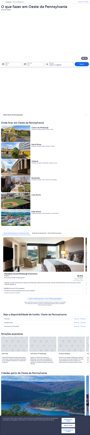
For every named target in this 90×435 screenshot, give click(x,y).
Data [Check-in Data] (5, 43)
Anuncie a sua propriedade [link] (9, 400)
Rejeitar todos (68, 425)
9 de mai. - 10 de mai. (80, 184)
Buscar (82, 42)
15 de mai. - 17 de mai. (80, 192)
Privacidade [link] (49, 397)
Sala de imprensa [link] (7, 405)
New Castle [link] (49, 349)
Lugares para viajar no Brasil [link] (31, 394)
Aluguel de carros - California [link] (53, 320)
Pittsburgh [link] (70, 339)
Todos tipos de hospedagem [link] (32, 411)
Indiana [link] (69, 345)
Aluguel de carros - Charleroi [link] (53, 324)
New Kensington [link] (29, 349)
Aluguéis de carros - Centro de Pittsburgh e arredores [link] (20, 324)
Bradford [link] (5, 339)
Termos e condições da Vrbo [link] (53, 402)
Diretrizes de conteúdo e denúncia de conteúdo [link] (56, 406)
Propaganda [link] (6, 408)
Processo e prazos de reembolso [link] (76, 400)
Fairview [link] (26, 352)
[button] (45, 302)
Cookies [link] (49, 394)
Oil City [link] (4, 342)
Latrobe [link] (48, 339)
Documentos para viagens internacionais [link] (78, 407)
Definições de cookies (68, 420)
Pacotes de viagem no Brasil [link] (31, 402)
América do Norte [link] (5, 2)
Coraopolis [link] (49, 345)
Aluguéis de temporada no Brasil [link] (32, 400)
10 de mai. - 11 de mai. (80, 188)
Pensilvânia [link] (22, 2)
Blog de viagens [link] (28, 414)
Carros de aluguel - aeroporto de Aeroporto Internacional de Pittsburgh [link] (24, 314)
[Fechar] (88, 425)
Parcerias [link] (5, 402)
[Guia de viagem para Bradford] (33, 270)
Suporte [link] (71, 394)
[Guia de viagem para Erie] (56, 270)
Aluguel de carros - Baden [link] (12, 317)
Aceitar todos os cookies (68, 430)
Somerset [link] (70, 342)
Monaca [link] (4, 349)
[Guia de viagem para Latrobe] (78, 270)
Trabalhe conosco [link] (7, 397)
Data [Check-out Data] (27, 43)
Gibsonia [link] (70, 349)
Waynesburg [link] (28, 345)
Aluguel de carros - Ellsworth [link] (53, 327)
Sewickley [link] (49, 342)
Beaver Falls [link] (27, 342)
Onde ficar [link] (6, 64)
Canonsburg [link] (6, 345)
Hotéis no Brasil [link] (28, 397)
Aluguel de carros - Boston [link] (12, 320)
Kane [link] (47, 352)
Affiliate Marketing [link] (7, 411)
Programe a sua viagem (83, 2)
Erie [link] (25, 339)
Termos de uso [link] (50, 400)
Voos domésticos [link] (29, 405)
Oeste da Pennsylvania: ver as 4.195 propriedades (56, 164)
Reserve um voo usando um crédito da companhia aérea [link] (78, 403)
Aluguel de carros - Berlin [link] (52, 317)
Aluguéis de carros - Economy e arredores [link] (16, 327)
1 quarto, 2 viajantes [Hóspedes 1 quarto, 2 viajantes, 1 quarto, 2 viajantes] (55, 43)
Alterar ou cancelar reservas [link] (75, 397)
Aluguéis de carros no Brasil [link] (31, 408)
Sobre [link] (4, 394)
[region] (45, 425)
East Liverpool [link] (6, 352)
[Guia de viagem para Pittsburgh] (33, 287)
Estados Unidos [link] (14, 2)
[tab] (38, 121)
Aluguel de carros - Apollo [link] (53, 314)
